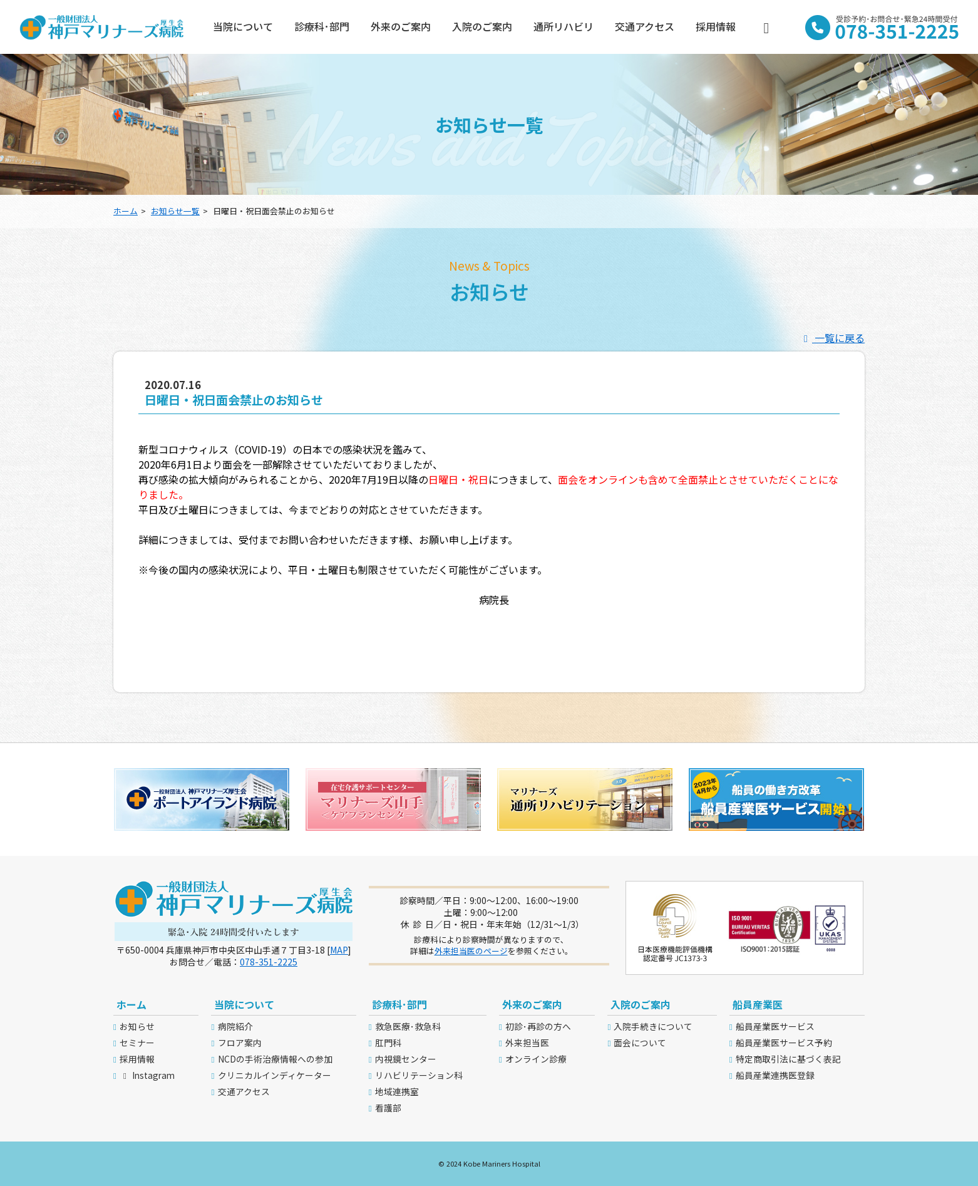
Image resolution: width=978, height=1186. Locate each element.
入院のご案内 (482, 26)
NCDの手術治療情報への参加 (275, 1059)
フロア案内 (240, 1042)
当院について (243, 26)
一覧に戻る (832, 337)
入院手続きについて (653, 1026)
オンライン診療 (536, 1059)
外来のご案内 (401, 26)
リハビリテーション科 (419, 1075)
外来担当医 (527, 1042)
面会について (640, 1042)
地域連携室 (397, 1091)
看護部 (388, 1107)
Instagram (147, 1075)
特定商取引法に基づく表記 (788, 1059)
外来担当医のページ (471, 951)
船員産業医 (758, 1004)
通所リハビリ (563, 26)
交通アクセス (644, 26)
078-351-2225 (268, 961)
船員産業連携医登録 (775, 1075)
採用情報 (716, 26)
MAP (339, 950)
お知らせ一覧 (175, 211)
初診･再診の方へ (538, 1026)
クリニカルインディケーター (274, 1075)
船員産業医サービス (775, 1026)
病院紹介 (235, 1026)
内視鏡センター (405, 1059)
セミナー (137, 1042)
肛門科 (388, 1042)
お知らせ (137, 1026)
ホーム (125, 211)
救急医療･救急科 (408, 1026)
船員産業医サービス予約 (784, 1042)
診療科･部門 (321, 26)
